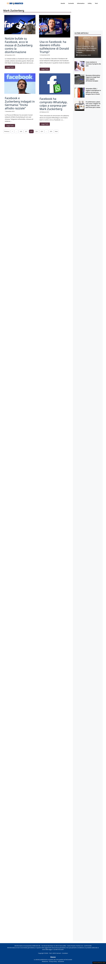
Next (56, 131)
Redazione (45, 961)
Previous (6, 131)
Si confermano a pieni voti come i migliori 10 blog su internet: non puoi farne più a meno (93, 104)
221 (26, 131)
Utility (90, 3)
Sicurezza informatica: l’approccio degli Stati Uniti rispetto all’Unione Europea (93, 78)
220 (21, 131)
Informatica (80, 3)
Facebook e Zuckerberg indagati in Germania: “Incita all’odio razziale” (20, 103)
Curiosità (71, 3)
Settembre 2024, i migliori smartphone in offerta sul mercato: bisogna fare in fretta (93, 91)
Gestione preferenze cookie (99, 962)
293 (51, 131)
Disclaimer (61, 961)
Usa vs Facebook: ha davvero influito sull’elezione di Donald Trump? (54, 47)
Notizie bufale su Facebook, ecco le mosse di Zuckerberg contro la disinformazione (18, 45)
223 (36, 131)
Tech (96, 3)
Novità (63, 3)
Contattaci (65, 953)
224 (42, 131)
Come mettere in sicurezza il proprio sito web (93, 64)
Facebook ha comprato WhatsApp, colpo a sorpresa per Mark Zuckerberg (53, 104)
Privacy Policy (53, 961)
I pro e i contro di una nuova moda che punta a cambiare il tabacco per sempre (86, 49)
